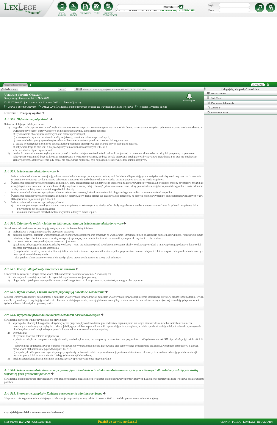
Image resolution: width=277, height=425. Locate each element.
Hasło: (211, 10)
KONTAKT (249, 421)
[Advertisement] (138, 49)
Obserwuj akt (189, 97)
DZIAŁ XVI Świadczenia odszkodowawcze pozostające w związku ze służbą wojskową (86, 106)
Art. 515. (53, 393)
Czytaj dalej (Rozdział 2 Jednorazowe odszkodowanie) (34, 412)
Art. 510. (64, 223)
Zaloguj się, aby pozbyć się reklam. (240, 89)
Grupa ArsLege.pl (41, 421)
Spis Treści (214, 97)
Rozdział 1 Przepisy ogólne (151, 106)
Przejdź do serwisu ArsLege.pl (117, 421)
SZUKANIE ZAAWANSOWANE (108, 14)
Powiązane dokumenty (220, 102)
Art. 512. (54, 292)
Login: (211, 5)
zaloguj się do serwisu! (177, 10)
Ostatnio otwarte (217, 112)
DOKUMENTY (85, 13)
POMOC (236, 421)
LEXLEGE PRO (138, 89)
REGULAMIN (265, 421)
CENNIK (97, 13)
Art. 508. (27, 119)
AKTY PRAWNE (73, 14)
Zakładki (214, 107)
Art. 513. (52, 315)
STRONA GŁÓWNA (62, 14)
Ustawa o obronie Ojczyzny (23, 94)
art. (53, 273)
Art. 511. (40, 269)
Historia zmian (216, 93)
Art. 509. (30, 171)
